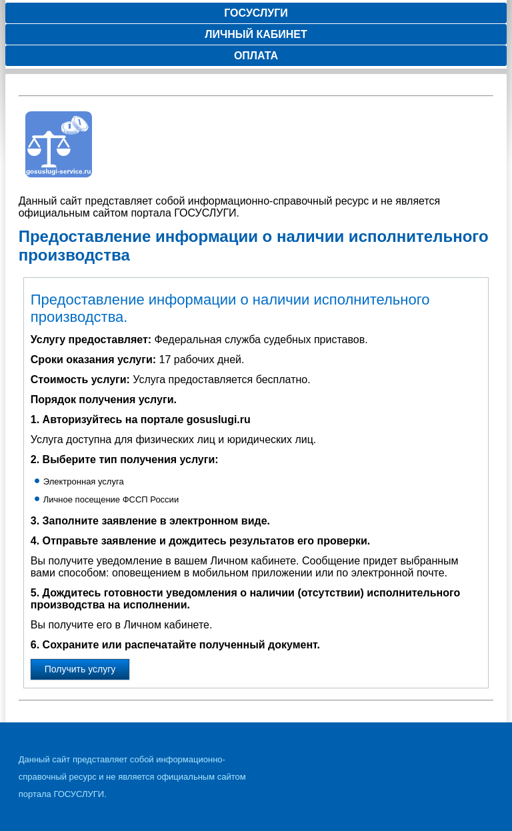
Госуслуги (256, 13)
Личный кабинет (256, 34)
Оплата (256, 55)
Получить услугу (80, 669)
